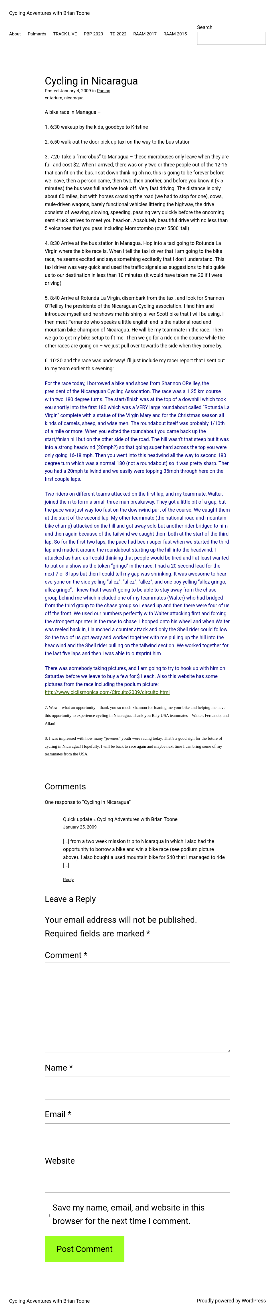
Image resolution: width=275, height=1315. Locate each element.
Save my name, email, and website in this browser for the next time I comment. (128, 1214)
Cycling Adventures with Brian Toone (49, 13)
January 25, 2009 (80, 827)
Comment (66, 955)
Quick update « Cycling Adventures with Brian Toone (120, 819)
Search (205, 27)
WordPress (254, 1301)
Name (59, 1068)
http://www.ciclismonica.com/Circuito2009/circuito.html (107, 692)
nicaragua (74, 97)
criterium (53, 97)
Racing (103, 90)
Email (58, 1114)
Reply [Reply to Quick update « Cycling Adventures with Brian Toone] (68, 879)
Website (60, 1161)
